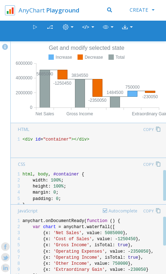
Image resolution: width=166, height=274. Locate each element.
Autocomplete (123, 211)
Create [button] (142, 9)
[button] (108, 31)
